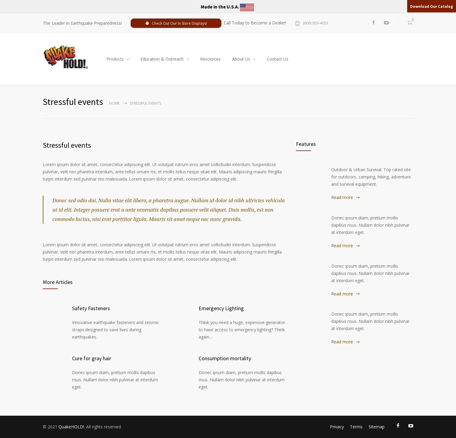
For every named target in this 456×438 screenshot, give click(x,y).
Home (114, 103)
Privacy (337, 427)
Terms (356, 427)
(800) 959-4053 (315, 23)
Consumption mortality (225, 358)
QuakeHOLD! (71, 427)
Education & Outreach (162, 59)
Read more (342, 197)
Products (115, 59)
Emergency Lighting (221, 308)
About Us (241, 59)
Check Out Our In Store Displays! (176, 23)
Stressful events (67, 145)
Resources (210, 59)
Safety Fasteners (91, 308)
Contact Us (277, 59)
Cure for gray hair (91, 358)
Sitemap (377, 427)
